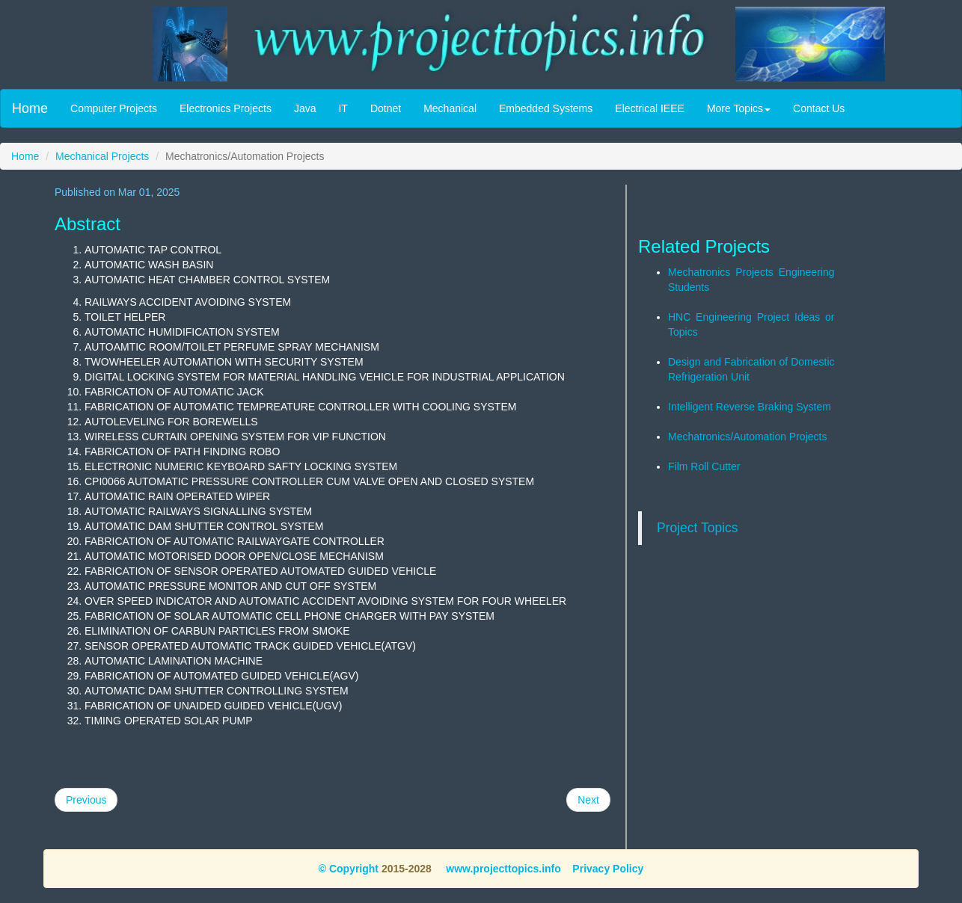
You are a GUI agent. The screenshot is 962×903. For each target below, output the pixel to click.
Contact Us (819, 108)
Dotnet (385, 108)
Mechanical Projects (102, 156)
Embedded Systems (545, 108)
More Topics (738, 108)
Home (30, 108)
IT (342, 108)
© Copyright (349, 869)
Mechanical (450, 108)
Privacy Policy (607, 869)
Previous (86, 800)
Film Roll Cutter (704, 466)
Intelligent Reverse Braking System (749, 407)
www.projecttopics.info (501, 869)
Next (588, 800)
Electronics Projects (226, 108)
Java (305, 108)
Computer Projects (113, 108)
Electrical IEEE (649, 108)
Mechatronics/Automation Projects (747, 437)
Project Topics (697, 527)
